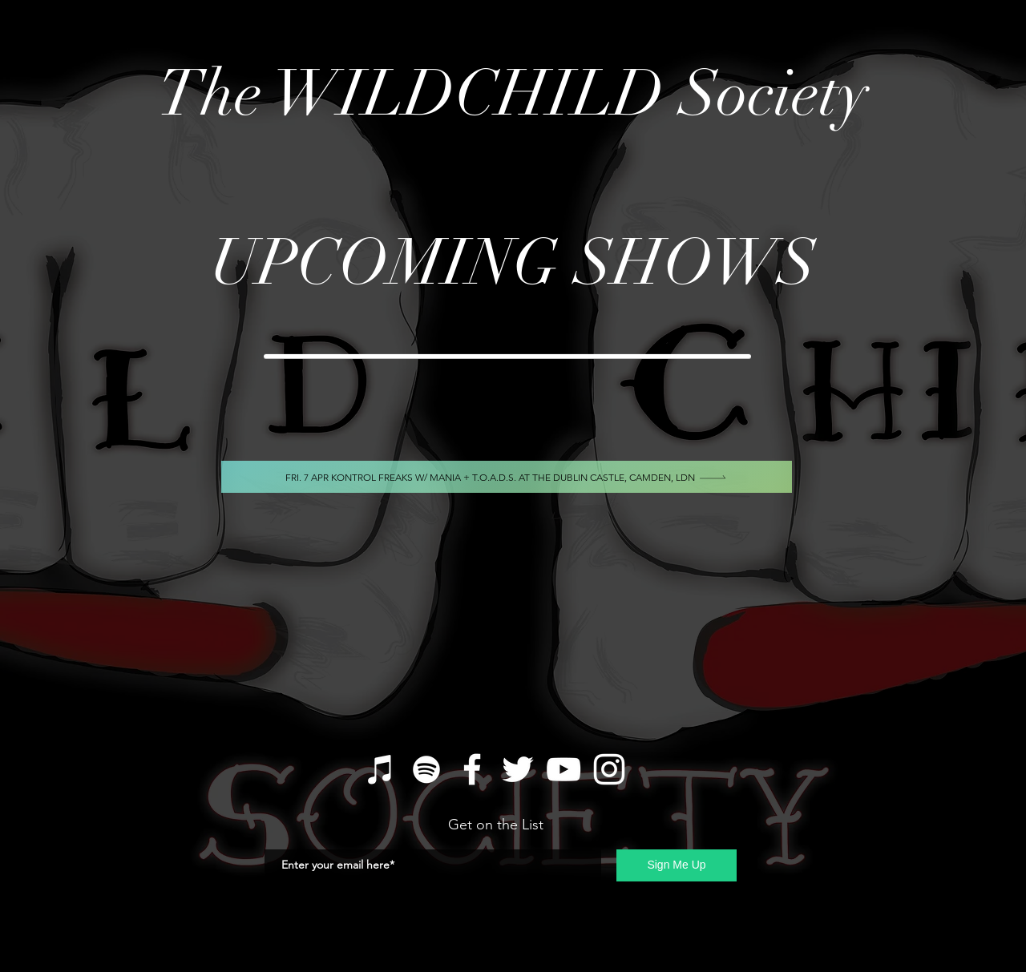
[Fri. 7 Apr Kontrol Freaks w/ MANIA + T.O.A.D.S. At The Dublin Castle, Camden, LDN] (506, 477)
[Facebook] (472, 769)
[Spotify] (426, 769)
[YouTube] (563, 769)
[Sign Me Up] (676, 865)
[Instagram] (609, 769)
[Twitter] (518, 769)
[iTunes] (381, 769)
